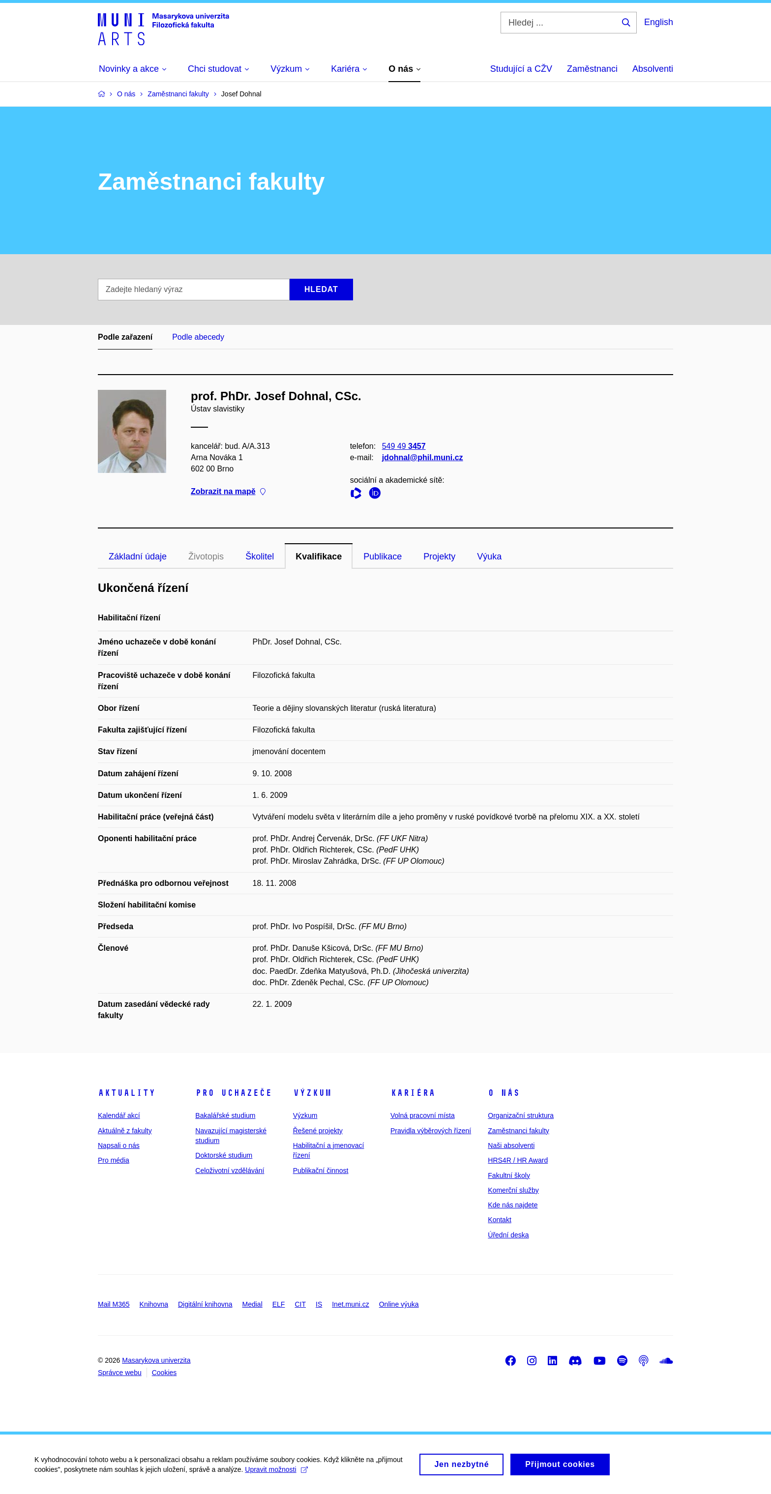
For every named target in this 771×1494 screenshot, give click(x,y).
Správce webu (120, 1373)
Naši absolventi (511, 1145)
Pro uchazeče (233, 1092)
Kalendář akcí (119, 1115)
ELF (278, 1304)
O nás (504, 1092)
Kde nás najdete (512, 1205)
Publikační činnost (321, 1170)
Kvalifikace (319, 556)
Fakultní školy (509, 1175)
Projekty (439, 556)
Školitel (259, 556)
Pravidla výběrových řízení (430, 1131)
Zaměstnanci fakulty (518, 1131)
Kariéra (412, 1092)
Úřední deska (508, 1235)
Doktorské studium (223, 1155)
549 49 (404, 446)
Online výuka (399, 1304)
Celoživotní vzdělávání (229, 1170)
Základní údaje (138, 556)
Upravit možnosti (276, 1474)
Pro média (113, 1160)
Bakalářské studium (225, 1115)
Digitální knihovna (205, 1304)
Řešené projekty (318, 1131)
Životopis (206, 556)
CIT (300, 1304)
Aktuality (126, 1092)
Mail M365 (114, 1304)
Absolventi (652, 69)
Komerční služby (513, 1190)
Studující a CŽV (521, 69)
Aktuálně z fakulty (125, 1131)
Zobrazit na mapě (228, 492)
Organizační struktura (521, 1115)
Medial (252, 1304)
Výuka (489, 556)
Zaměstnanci (592, 69)
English (658, 22)
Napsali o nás (119, 1145)
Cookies (164, 1373)
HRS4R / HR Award (518, 1160)
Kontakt (499, 1220)
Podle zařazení (125, 337)
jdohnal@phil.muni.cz (422, 457)
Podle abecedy (198, 337)
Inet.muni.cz (350, 1304)
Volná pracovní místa (422, 1115)
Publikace (382, 556)
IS (319, 1304)
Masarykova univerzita (156, 1360)
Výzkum (312, 1092)
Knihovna (154, 1304)
